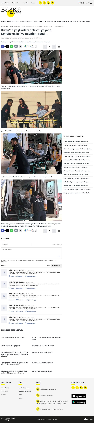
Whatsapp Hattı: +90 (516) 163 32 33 (51, 409)
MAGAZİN (50, 21)
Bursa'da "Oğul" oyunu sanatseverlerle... (77, 156)
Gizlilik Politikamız (24, 388)
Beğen (20, 276)
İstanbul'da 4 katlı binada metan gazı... (76, 185)
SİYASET (16, 21)
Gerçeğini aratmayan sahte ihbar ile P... (77, 193)
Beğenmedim (31, 276)
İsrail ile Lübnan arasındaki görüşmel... (76, 174)
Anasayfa (4, 26)
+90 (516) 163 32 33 (46, 395)
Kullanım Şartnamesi (25, 391)
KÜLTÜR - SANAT (84, 21)
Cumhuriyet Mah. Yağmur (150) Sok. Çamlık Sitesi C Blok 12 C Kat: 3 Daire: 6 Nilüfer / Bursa (51, 402)
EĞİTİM (35, 21)
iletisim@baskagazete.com (48, 389)
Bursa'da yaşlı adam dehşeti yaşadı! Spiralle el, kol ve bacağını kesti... (42, 26)
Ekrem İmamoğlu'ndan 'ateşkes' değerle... (78, 149)
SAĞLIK (75, 21)
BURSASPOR (62, 21)
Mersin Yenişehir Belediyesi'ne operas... (77, 171)
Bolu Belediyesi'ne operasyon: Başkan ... (77, 182)
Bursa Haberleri (14, 26)
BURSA (3, 21)
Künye (20, 395)
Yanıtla (12, 276)
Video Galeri (5, 3)
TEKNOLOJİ (42, 21)
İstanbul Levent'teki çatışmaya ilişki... (76, 167)
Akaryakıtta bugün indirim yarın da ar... (76, 178)
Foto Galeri (15, 3)
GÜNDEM (10, 21)
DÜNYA (29, 21)
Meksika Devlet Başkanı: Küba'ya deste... (77, 189)
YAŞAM (69, 21)
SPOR (56, 21)
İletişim (21, 398)
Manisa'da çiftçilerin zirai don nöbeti (76, 145)
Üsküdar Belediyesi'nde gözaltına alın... (77, 163)
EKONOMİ (23, 21)
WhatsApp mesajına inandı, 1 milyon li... (77, 152)
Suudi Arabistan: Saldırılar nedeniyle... (76, 141)
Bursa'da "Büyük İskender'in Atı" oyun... (77, 160)
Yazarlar (25, 3)
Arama (33, 3)
